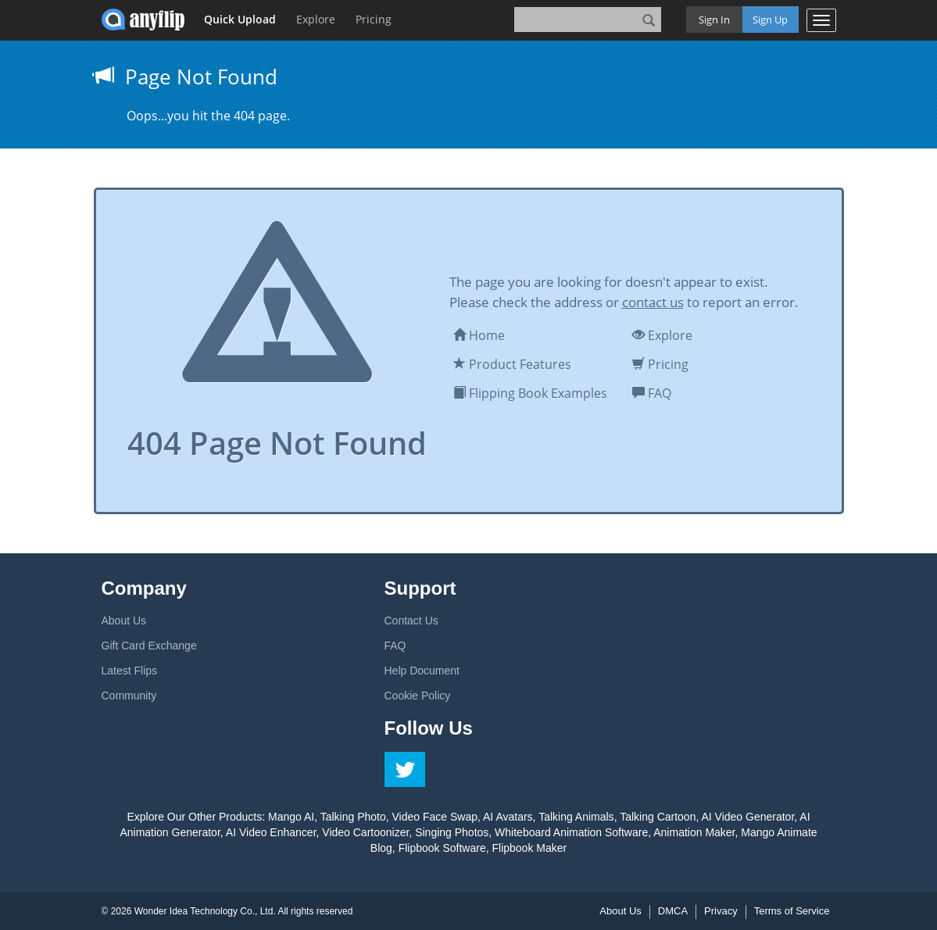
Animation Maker (694, 832)
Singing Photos (451, 832)
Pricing (374, 19)
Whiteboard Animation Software (571, 832)
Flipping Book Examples (530, 393)
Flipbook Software (442, 848)
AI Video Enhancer (271, 832)
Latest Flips (130, 670)
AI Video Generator (747, 816)
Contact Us (411, 620)
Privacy (721, 911)
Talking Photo (353, 816)
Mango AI (291, 816)
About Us (124, 620)
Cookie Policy (417, 695)
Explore (315, 19)
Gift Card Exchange (149, 645)
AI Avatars (508, 816)
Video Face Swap (434, 816)
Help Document (422, 670)
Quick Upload (240, 19)
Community (129, 695)
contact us (653, 302)
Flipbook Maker (529, 848)
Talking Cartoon (658, 816)
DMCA (673, 911)
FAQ (651, 393)
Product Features (512, 364)
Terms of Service (792, 911)
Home (479, 335)
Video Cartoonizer (365, 832)
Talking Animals (576, 816)
